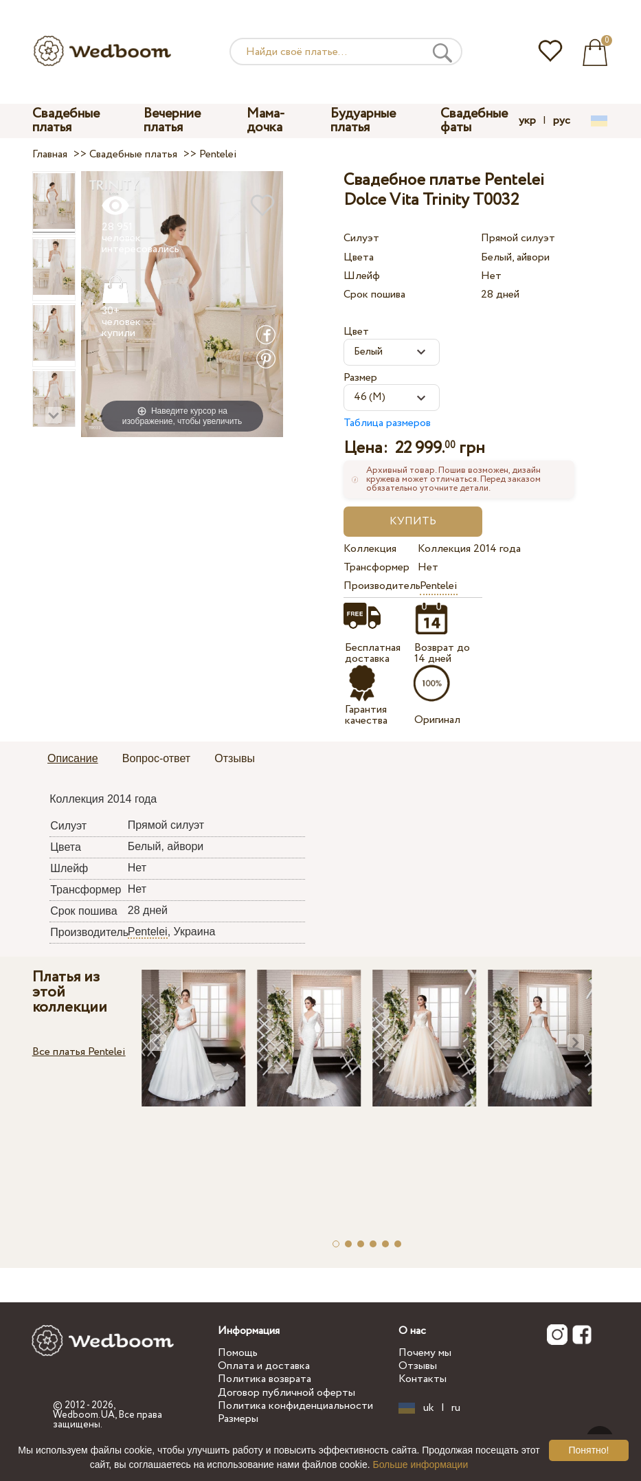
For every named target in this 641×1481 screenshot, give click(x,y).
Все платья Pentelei (79, 1052)
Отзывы (417, 1366)
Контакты (422, 1379)
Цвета (359, 257)
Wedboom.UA (84, 1415)
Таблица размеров (387, 423)
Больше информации (420, 1464)
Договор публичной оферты (286, 1393)
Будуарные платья (363, 120)
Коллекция (370, 548)
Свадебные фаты (474, 120)
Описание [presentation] (72, 758)
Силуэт (361, 238)
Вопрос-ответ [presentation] (156, 758)
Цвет (356, 331)
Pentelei (439, 586)
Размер (360, 377)
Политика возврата (264, 1379)
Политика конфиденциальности (295, 1406)
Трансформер (376, 567)
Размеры (238, 1419)
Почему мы (424, 1353)
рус (561, 120)
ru (455, 1408)
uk (428, 1408)
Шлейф (362, 275)
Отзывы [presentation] (234, 758)
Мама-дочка (266, 120)
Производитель (378, 585)
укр (527, 120)
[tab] (72, 759)
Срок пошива (374, 294)
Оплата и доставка (264, 1366)
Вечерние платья (172, 120)
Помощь (238, 1353)
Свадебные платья (66, 120)
